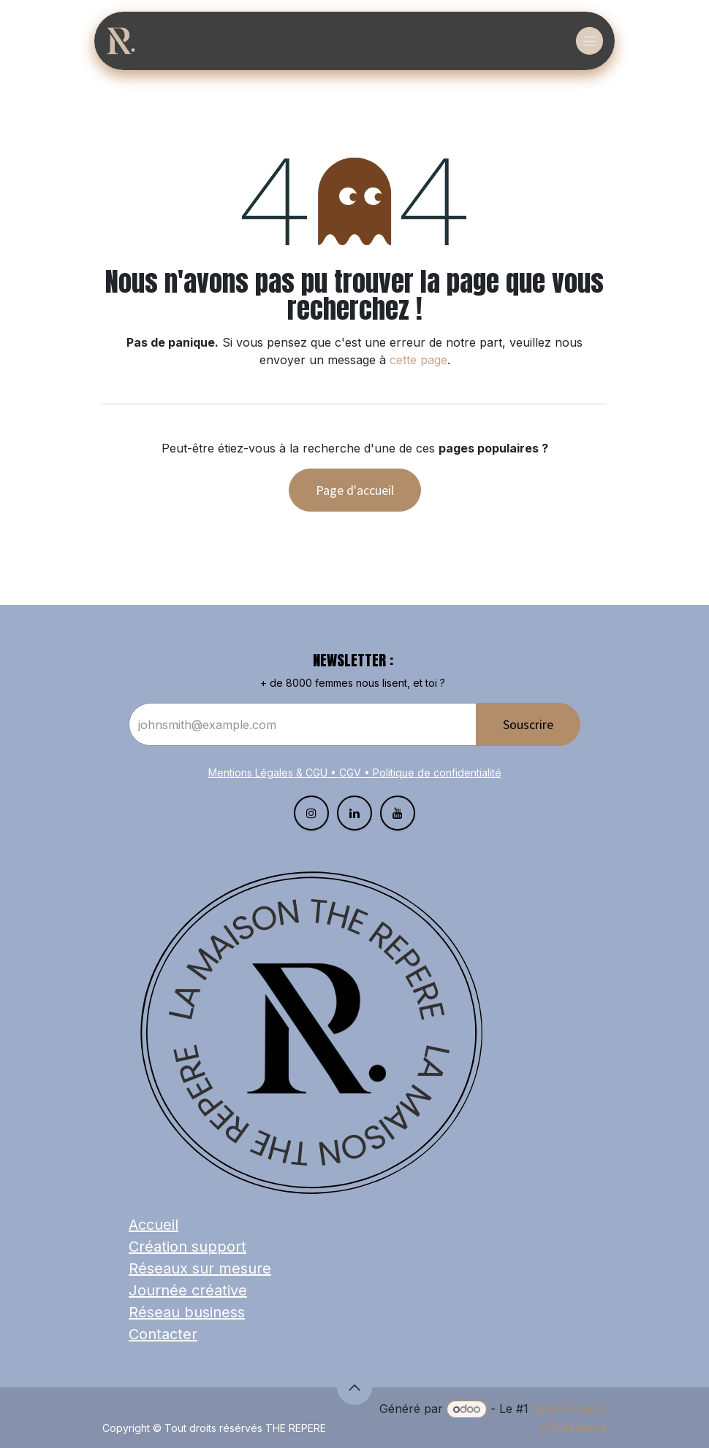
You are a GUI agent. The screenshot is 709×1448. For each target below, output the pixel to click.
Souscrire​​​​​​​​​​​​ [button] (528, 724)
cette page (418, 360)
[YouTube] (397, 813)
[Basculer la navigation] (589, 41)
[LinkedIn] (354, 813)
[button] (354, 1387)
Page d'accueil (355, 490)
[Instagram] (311, 813)
